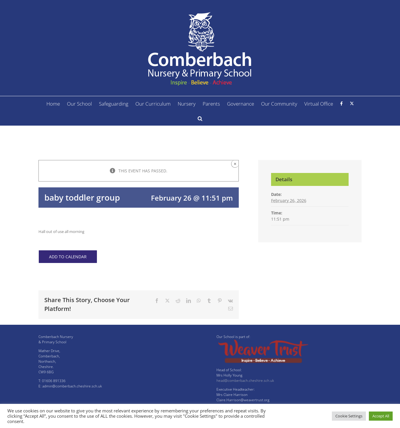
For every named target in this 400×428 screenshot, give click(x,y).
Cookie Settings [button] (348, 416)
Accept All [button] (380, 416)
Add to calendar (68, 256)
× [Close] (235, 163)
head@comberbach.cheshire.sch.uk (245, 380)
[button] (200, 118)
